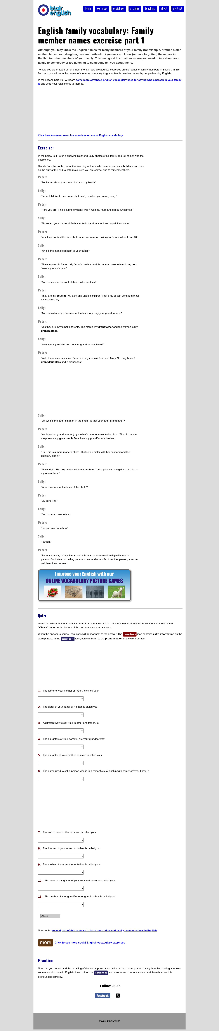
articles (134, 8)
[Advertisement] (110, 109)
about (164, 8)
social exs (119, 8)
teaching (150, 8)
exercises (102, 8)
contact (177, 8)
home (88, 8)
